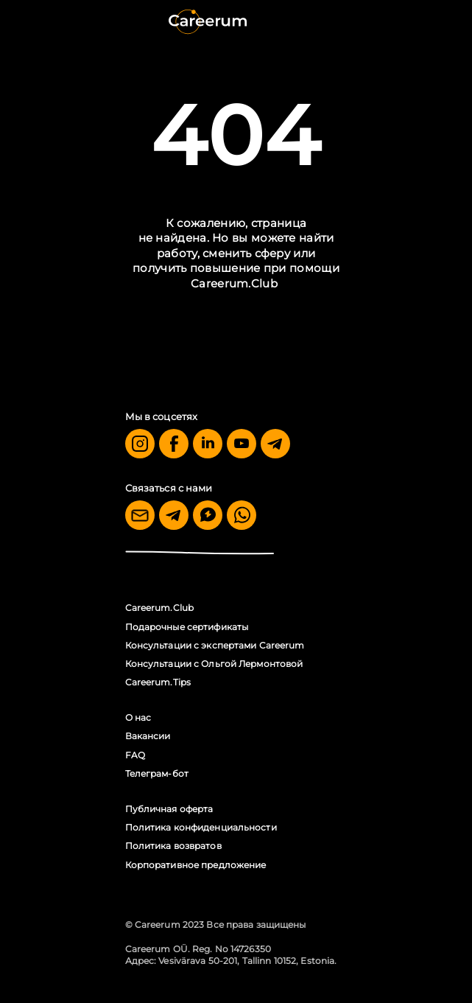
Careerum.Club (234, 283)
